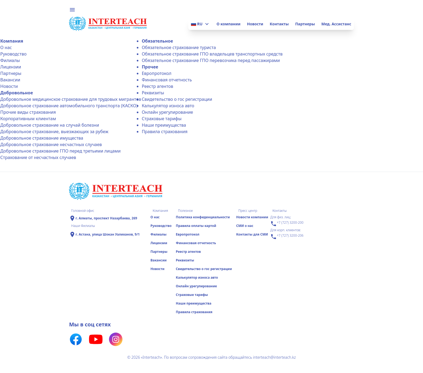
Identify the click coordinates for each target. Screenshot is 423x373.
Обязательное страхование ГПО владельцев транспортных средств (212, 54)
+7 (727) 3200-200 (286, 223)
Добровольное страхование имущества (41, 138)
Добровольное (16, 93)
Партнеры (305, 23)
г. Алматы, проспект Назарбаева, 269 (106, 218)
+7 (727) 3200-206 (286, 236)
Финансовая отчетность (167, 80)
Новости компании (252, 217)
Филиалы (10, 60)
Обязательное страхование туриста (179, 47)
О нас (6, 47)
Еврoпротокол (156, 73)
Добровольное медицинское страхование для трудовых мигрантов (70, 99)
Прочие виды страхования (28, 112)
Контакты (279, 23)
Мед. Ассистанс (336, 23)
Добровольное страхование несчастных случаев (51, 144)
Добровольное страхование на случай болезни (49, 125)
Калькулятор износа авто (168, 106)
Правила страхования (164, 131)
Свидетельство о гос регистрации (177, 99)
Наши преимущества (164, 125)
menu (72, 9)
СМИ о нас (244, 225)
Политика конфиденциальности (203, 217)
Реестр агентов (157, 86)
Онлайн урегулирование (167, 112)
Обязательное (157, 41)
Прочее (150, 67)
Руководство (13, 54)
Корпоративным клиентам (28, 119)
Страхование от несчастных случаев (38, 157)
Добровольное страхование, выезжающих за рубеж (54, 131)
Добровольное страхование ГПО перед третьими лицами (60, 151)
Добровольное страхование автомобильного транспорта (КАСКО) (69, 106)
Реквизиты (153, 93)
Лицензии (10, 67)
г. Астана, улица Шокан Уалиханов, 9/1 (108, 234)
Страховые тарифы (161, 119)
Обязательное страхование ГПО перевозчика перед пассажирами (211, 60)
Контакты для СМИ (252, 234)
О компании (229, 23)
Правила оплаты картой (196, 225)
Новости (255, 23)
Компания (11, 41)
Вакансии (10, 80)
